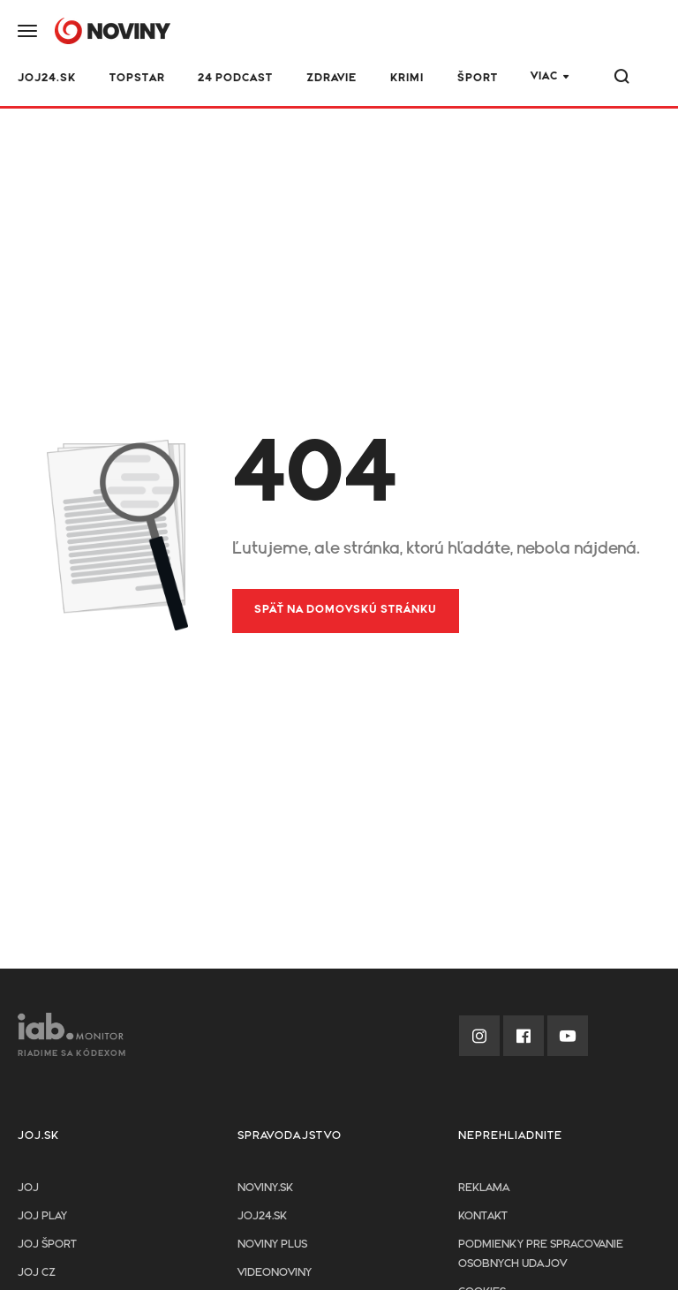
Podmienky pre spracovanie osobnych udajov (540, 1254)
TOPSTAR (137, 78)
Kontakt (483, 1216)
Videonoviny (274, 1273)
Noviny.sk (265, 1188)
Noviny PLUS (272, 1244)
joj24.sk (262, 1216)
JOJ (28, 1188)
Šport (477, 78)
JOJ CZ (37, 1273)
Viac (544, 76)
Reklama (483, 1188)
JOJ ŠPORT (47, 1244)
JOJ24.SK (47, 78)
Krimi (407, 78)
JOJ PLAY (42, 1216)
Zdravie (331, 78)
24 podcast (235, 78)
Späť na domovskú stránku (345, 609)
